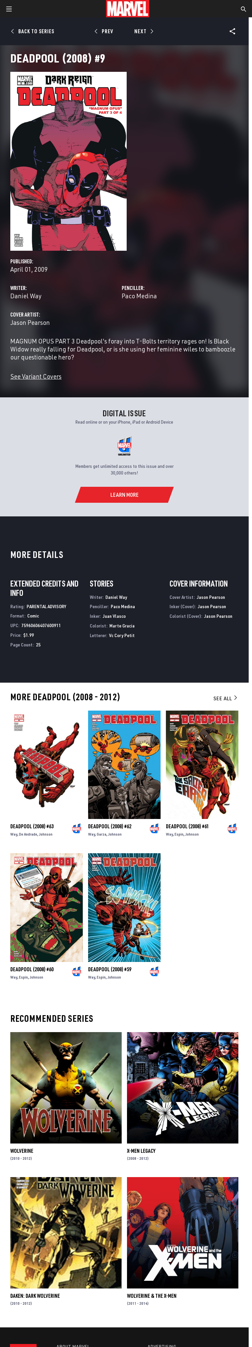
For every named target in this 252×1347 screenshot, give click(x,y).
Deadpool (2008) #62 (109, 826)
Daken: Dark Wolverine (35, 1295)
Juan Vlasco (114, 616)
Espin (179, 834)
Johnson (46, 834)
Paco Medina (139, 296)
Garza (101, 834)
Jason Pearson (30, 322)
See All (225, 698)
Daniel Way (26, 296)
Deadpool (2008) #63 (32, 826)
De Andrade (28, 834)
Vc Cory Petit (122, 635)
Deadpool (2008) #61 (187, 826)
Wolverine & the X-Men (152, 1295)
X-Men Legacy (141, 1150)
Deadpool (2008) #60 (32, 969)
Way (13, 834)
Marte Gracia (122, 625)
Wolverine (21, 1150)
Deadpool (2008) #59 (109, 969)
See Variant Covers (36, 376)
